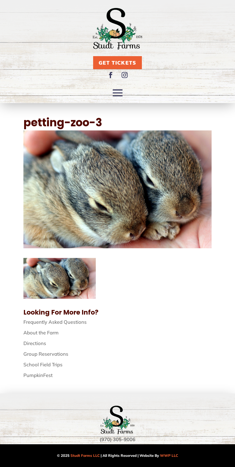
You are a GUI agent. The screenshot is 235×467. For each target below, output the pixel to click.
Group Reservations (45, 354)
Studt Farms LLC (85, 455)
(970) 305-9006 (117, 439)
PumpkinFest (38, 375)
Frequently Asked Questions (55, 322)
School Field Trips (42, 365)
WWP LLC (169, 455)
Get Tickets (117, 63)
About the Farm (41, 333)
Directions (34, 343)
